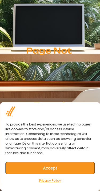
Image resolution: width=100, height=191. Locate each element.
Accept (50, 168)
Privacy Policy (50, 180)
